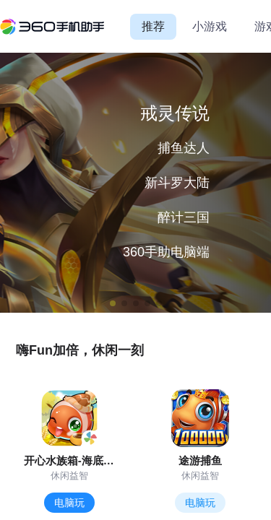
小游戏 (209, 26)
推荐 (153, 26)
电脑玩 (69, 502)
